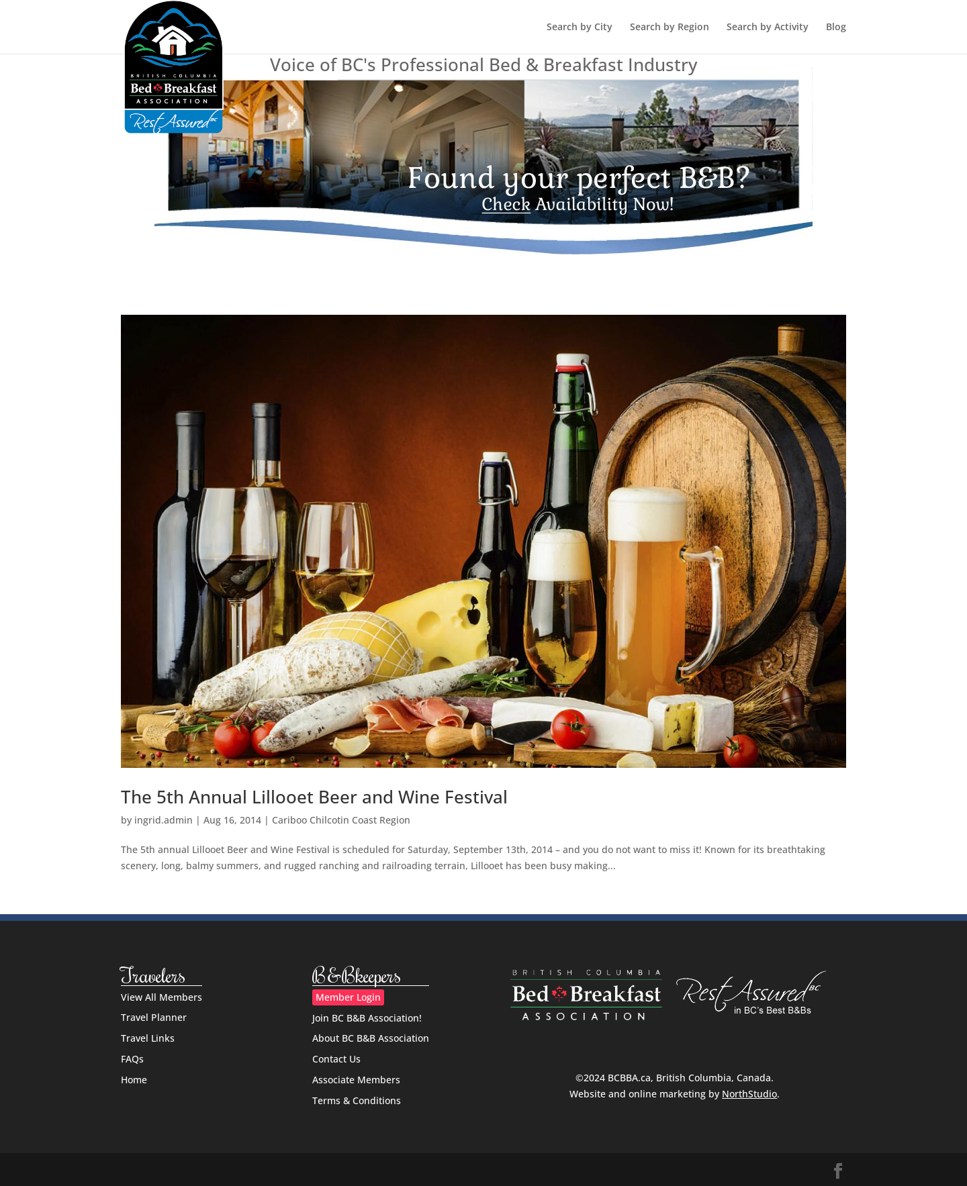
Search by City (579, 27)
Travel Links (148, 1038)
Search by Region (669, 27)
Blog (836, 27)
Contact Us (336, 1058)
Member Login (348, 997)
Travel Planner (154, 1017)
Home (134, 1079)
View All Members (161, 997)
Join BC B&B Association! (367, 1017)
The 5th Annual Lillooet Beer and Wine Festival (314, 797)
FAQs (132, 1058)
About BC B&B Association (370, 1038)
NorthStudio (749, 1093)
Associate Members (356, 1079)
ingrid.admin (163, 819)
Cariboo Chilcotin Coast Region (341, 819)
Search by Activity (768, 27)
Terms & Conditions (356, 1100)
